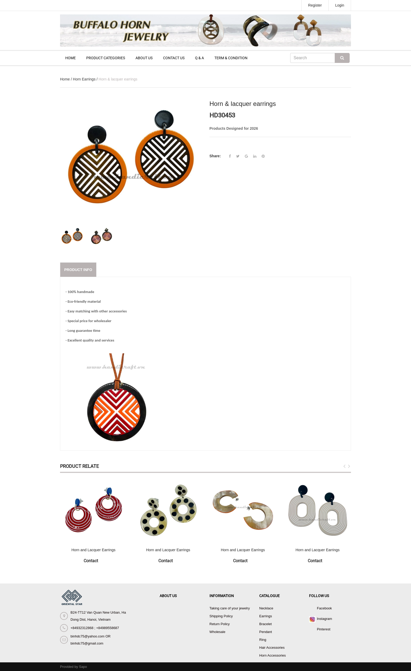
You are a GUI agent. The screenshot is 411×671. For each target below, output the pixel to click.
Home (65, 79)
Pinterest (323, 629)
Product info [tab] (78, 270)
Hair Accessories (272, 648)
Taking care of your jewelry (229, 608)
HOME (70, 58)
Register (315, 5)
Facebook (324, 608)
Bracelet (265, 624)
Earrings (265, 616)
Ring (262, 640)
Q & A (199, 58)
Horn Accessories (272, 655)
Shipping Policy (221, 616)
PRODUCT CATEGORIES (105, 58)
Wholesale (217, 632)
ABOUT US (144, 58)
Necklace (266, 608)
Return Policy (219, 624)
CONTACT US (174, 58)
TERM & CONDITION (230, 58)
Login (339, 5)
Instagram (324, 619)
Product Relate (79, 466)
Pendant (265, 632)
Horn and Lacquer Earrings (93, 550)
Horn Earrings (84, 79)
